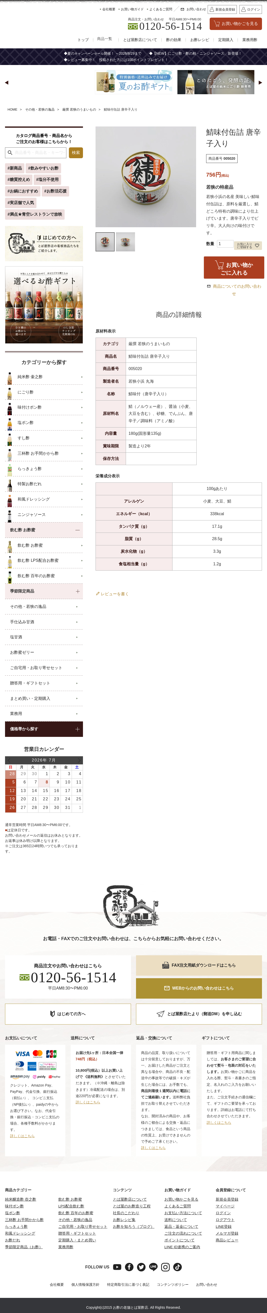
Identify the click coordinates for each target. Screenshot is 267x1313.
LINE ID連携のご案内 (182, 1247)
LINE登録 (224, 1227)
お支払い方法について (183, 1213)
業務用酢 (249, 40)
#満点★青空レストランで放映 (35, 214)
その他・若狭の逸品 (40, 110)
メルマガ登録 (227, 1233)
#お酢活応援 (55, 191)
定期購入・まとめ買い (77, 1240)
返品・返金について (181, 1227)
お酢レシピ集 (124, 1220)
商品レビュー (227, 1240)
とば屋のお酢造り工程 (132, 1206)
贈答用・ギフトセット (77, 1233)
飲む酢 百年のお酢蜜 (75, 1213)
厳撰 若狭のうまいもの (79, 110)
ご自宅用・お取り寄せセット (82, 1227)
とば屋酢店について (140, 40)
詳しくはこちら (22, 1136)
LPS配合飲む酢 (71, 1206)
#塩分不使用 (47, 180)
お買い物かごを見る (181, 1199)
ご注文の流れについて (183, 1233)
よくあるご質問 (177, 1206)
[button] (7, 83)
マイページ (225, 1206)
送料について (175, 1220)
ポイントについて (179, 1240)
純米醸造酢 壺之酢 (20, 1199)
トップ (80, 40)
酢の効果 (173, 40)
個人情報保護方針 (85, 1285)
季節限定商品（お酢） (24, 1247)
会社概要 (57, 1285)
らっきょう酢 (16, 1227)
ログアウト (225, 1220)
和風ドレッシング (20, 1233)
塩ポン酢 (12, 1213)
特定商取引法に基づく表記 (128, 1285)
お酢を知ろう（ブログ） (133, 1227)
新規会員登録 (227, 1199)
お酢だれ (12, 1240)
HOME (12, 110)
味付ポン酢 (14, 1206)
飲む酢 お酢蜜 (70, 1199)
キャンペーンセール (90, 54)
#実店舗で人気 (21, 203)
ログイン (223, 1213)
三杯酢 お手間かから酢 (24, 1220)
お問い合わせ (206, 1285)
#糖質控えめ (19, 180)
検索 (76, 153)
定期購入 (225, 40)
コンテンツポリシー (173, 1285)
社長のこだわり (126, 1213)
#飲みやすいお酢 (43, 168)
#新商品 (15, 168)
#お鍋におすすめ (23, 191)
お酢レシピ (199, 40)
